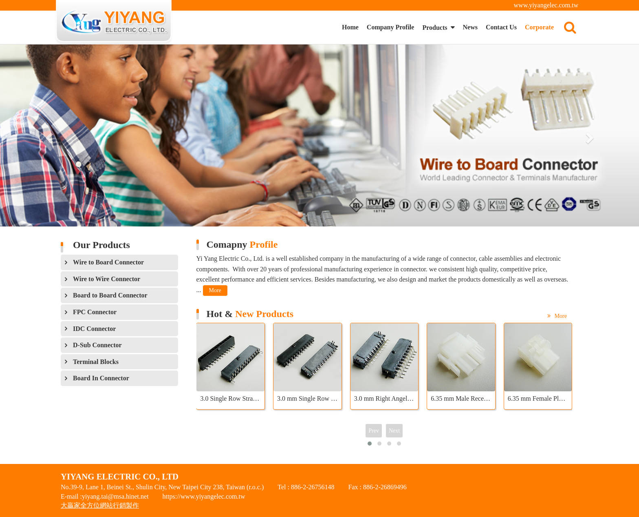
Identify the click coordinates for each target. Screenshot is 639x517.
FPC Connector (95, 311)
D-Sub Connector (97, 345)
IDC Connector (94, 328)
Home (350, 27)
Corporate (539, 27)
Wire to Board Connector (108, 262)
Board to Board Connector (110, 295)
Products (435, 27)
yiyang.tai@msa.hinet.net (115, 496)
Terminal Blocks (96, 361)
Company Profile (390, 27)
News (470, 27)
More (215, 290)
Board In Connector (101, 378)
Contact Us (501, 27)
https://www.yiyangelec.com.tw (204, 496)
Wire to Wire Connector (106, 278)
